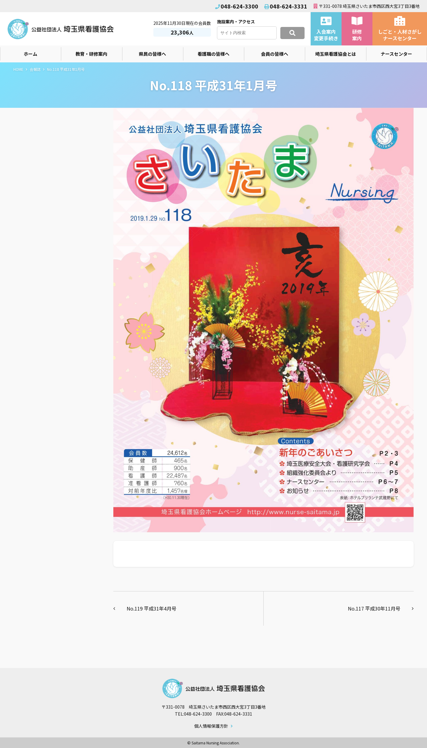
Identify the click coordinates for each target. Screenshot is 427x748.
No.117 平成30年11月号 (374, 608)
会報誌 (35, 69)
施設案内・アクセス (236, 21)
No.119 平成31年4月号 (151, 608)
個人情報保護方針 (211, 726)
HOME (18, 69)
